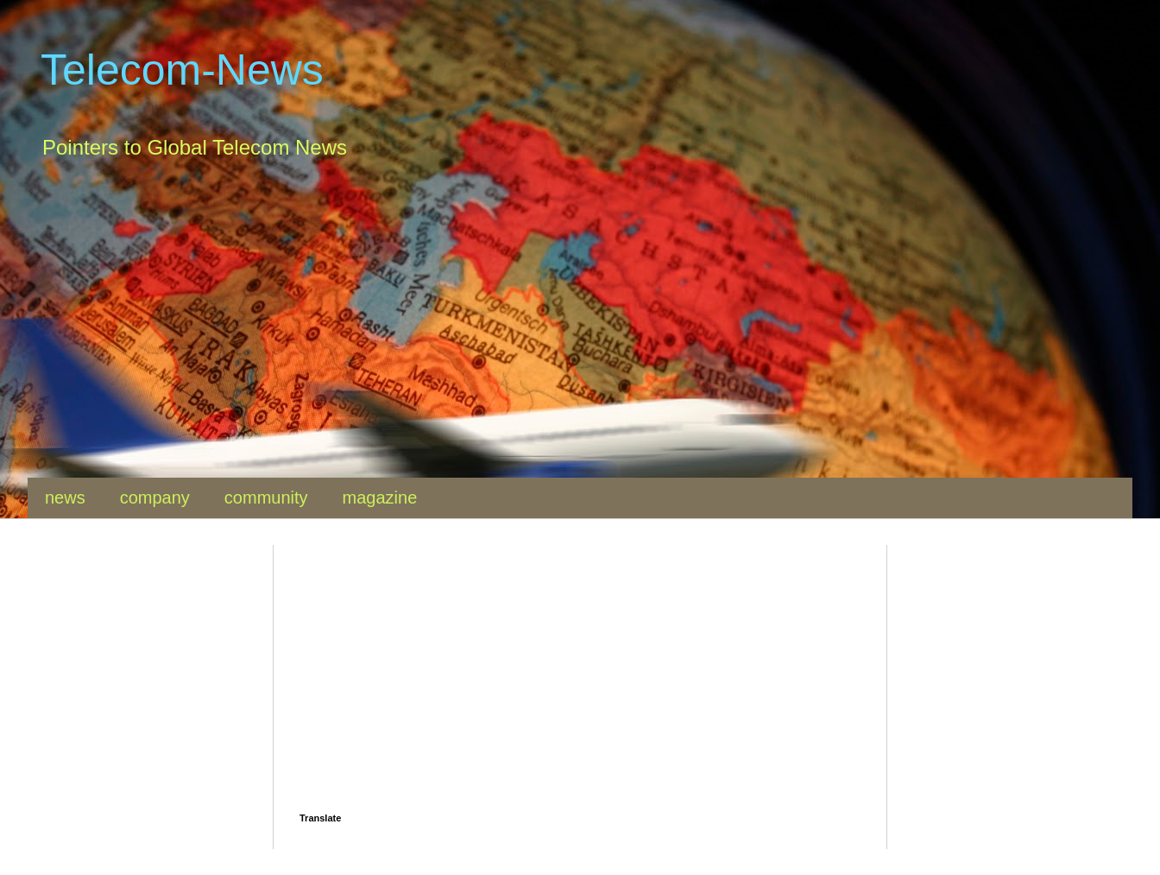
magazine (380, 497)
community (266, 497)
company (155, 497)
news (65, 497)
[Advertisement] (545, 331)
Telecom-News (182, 70)
